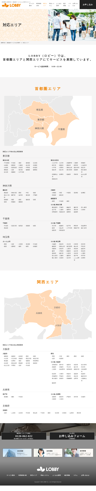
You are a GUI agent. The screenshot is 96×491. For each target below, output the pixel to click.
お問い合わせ (85, 477)
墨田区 (13, 165)
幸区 (60, 192)
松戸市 (69, 225)
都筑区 (21, 202)
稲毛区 (21, 225)
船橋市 (61, 225)
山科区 (72, 413)
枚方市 (76, 367)
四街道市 (62, 230)
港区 (20, 163)
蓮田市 (69, 255)
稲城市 (69, 174)
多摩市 (61, 174)
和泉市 (69, 374)
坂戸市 (76, 255)
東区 (68, 356)
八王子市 (55, 163)
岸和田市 (55, 364)
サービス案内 (11, 477)
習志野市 (84, 225)
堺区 (53, 356)
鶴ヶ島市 (55, 258)
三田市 (61, 399)
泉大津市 (84, 364)
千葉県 (6, 218)
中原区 (69, 192)
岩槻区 (35, 246)
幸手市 (83, 255)
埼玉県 (6, 237)
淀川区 (28, 363)
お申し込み (88, 5)
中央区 (13, 163)
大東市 (61, 374)
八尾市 (54, 369)
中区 (27, 192)
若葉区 (28, 225)
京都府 (6, 406)
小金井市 (84, 165)
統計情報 (67, 477)
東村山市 (69, 167)
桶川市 (61, 253)
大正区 (6, 358)
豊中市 (61, 364)
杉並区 (35, 167)
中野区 (28, 167)
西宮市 (61, 397)
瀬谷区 (28, 199)
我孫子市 (76, 228)
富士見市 (55, 255)
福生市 (54, 170)
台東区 (6, 165)
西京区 (79, 413)
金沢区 (21, 195)
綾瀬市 (76, 212)
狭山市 (76, 246)
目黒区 (35, 165)
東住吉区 (14, 363)
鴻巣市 (54, 248)
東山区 (35, 413)
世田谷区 (14, 167)
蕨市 (53, 251)
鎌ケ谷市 (84, 228)
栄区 (34, 199)
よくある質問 (57, 477)
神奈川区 (14, 192)
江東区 (21, 165)
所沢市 (83, 244)
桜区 (5, 246)
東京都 (6, 156)
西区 (20, 192)
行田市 (76, 244)
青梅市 (83, 163)
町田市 (76, 165)
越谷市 (83, 248)
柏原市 (83, 374)
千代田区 (7, 163)
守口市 (69, 367)
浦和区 (13, 246)
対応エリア (33, 477)
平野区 (13, 365)
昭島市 (61, 165)
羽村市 (76, 174)
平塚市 (61, 207)
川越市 (54, 244)
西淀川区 (28, 358)
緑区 (20, 199)
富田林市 (69, 369)
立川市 (61, 163)
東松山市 (62, 246)
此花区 (21, 356)
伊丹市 (76, 397)
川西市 (54, 399)
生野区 (13, 360)
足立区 (6, 172)
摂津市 (69, 376)
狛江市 (61, 170)
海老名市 (62, 212)
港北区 (28, 195)
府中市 (54, 165)
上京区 (13, 413)
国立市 (83, 167)
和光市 (83, 251)
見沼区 (28, 244)
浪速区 (21, 358)
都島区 (6, 356)
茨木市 (83, 367)
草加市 (76, 248)
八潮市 (83, 253)
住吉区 (6, 363)
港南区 (6, 199)
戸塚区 (35, 195)
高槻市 (54, 367)
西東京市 (55, 179)
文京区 (35, 163)
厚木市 (76, 209)
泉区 (5, 202)
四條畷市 (69, 378)
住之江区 (7, 365)
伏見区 (64, 413)
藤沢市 (76, 207)
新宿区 (28, 163)
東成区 (6, 360)
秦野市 (69, 209)
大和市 (83, 209)
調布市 (69, 165)
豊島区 (6, 170)
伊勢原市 (55, 212)
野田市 (76, 225)
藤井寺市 (84, 376)
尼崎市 (54, 397)
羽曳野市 (55, 376)
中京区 (28, 413)
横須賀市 (55, 207)
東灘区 (6, 397)
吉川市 (69, 258)
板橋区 (28, 170)
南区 (34, 192)
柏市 (53, 228)
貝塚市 (61, 367)
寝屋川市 (76, 369)
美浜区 (6, 228)
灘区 (12, 397)
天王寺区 (14, 358)
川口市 (69, 244)
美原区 (61, 358)
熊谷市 (61, 244)
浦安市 (54, 230)
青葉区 (13, 202)
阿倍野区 (36, 360)
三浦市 (61, 209)
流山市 (61, 228)
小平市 (54, 167)
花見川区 (14, 225)
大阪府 (6, 349)
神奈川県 (7, 186)
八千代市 (69, 228)
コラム (76, 477)
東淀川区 (36, 358)
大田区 (6, 167)
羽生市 (83, 246)
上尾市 (69, 248)
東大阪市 (55, 378)
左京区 (21, 413)
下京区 (43, 413)
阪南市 (54, 383)
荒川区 (21, 170)
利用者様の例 (22, 477)
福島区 (13, 356)
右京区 (57, 413)
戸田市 (61, 251)
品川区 (28, 165)
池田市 (69, 364)
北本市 (76, 253)
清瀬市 (76, 170)
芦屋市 (69, 397)
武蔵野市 (69, 163)
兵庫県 (6, 390)
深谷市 (61, 248)
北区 (12, 170)
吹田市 (76, 364)
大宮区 (21, 244)
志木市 (76, 251)
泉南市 (61, 378)
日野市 (61, 167)
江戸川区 (21, 172)
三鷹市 (76, 163)
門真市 (61, 376)
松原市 (54, 374)
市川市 (54, 225)
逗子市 (54, 209)
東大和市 (69, 170)
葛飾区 (13, 172)
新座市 (54, 253)
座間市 (69, 212)
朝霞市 (69, 251)
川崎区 (54, 192)
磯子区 (13, 195)
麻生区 (61, 195)
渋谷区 (21, 167)
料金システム (45, 477)
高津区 (76, 192)
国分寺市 (76, 167)
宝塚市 (83, 397)
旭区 (12, 199)
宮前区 (54, 195)
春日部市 (69, 246)
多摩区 (83, 192)
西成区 (21, 363)
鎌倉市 (69, 207)
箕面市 (76, 374)
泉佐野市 (62, 369)
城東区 (28, 360)
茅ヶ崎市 (84, 207)
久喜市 (69, 253)
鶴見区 (6, 192)
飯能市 (54, 246)
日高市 (61, 258)
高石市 (76, 376)
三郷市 (61, 255)
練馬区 (35, 170)
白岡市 (83, 258)
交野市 (76, 378)
